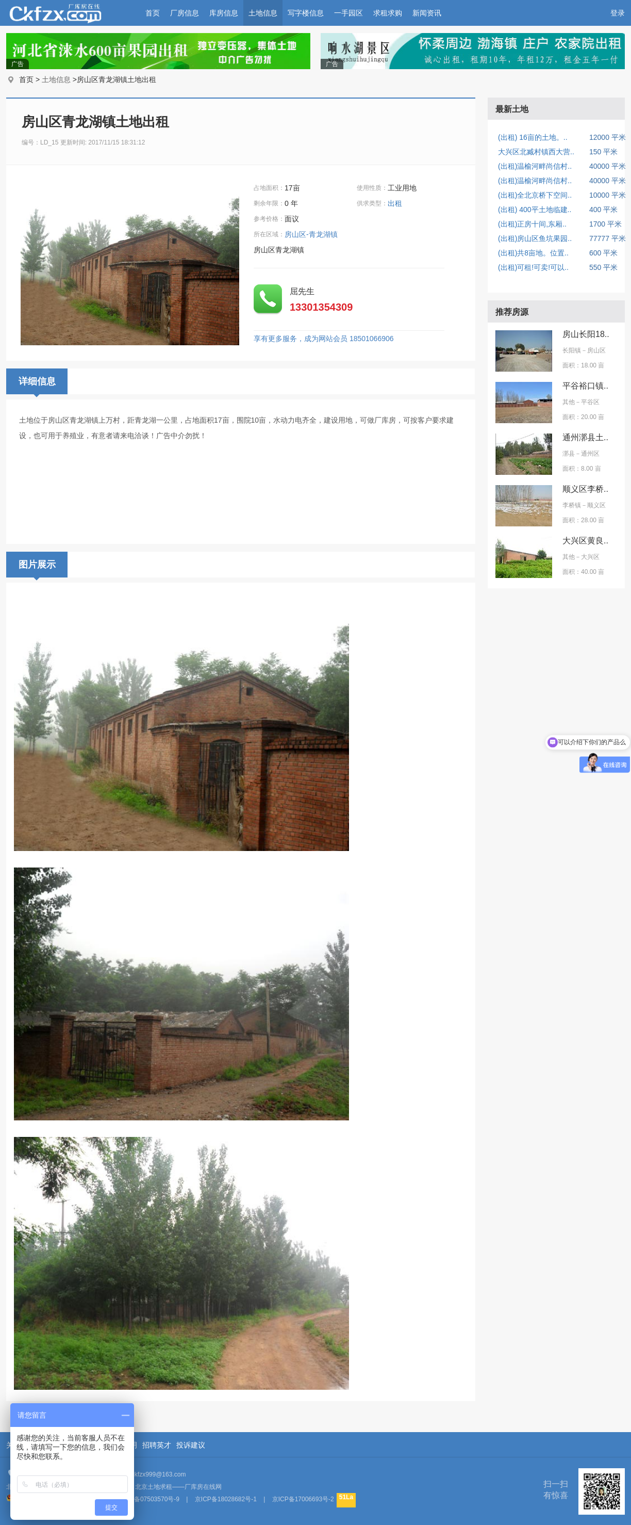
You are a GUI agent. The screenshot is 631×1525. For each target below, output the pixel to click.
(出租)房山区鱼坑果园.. (535, 238)
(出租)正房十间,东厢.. (532, 224)
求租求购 (387, 13)
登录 (617, 13)
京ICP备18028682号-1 (226, 1499)
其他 (568, 402)
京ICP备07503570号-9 (148, 1499)
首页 (152, 13)
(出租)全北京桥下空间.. (535, 195)
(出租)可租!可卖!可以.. (533, 267)
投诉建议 (190, 1445)
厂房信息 (184, 13)
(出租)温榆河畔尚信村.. (535, 166)
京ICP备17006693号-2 (303, 1499)
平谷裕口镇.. (585, 385)
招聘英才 (156, 1445)
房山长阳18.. (585, 334)
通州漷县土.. (585, 437)
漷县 (568, 453)
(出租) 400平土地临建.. (534, 209)
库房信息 (223, 13)
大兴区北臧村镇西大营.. (536, 152)
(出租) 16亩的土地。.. (533, 137)
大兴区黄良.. (585, 540)
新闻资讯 (426, 13)
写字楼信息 (306, 13)
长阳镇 (571, 350)
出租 (396, 203)
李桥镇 (571, 505)
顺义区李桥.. (585, 489)
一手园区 (348, 13)
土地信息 (262, 13)
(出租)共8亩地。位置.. (533, 253)
